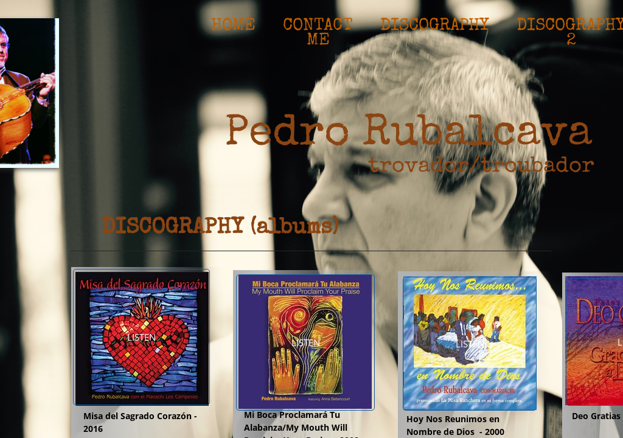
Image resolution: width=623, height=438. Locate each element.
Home (233, 26)
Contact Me (318, 27)
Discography (434, 26)
